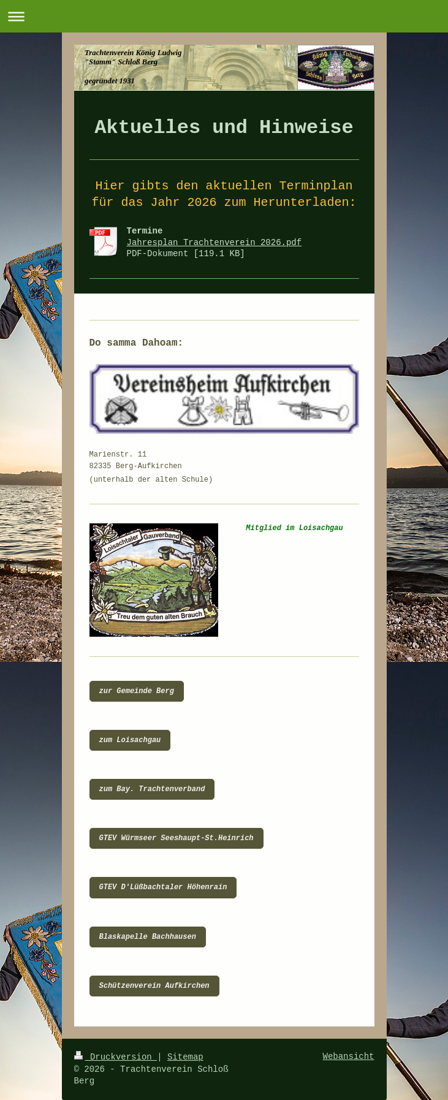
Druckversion (116, 1057)
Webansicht (348, 1056)
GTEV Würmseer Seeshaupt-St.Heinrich (176, 838)
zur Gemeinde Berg (136, 691)
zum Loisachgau (130, 740)
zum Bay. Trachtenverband (152, 789)
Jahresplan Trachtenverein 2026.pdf (214, 243)
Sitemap (185, 1057)
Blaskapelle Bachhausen (147, 937)
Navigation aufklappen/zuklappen (224, 16)
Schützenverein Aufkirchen (154, 986)
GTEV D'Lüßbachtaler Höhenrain (163, 887)
